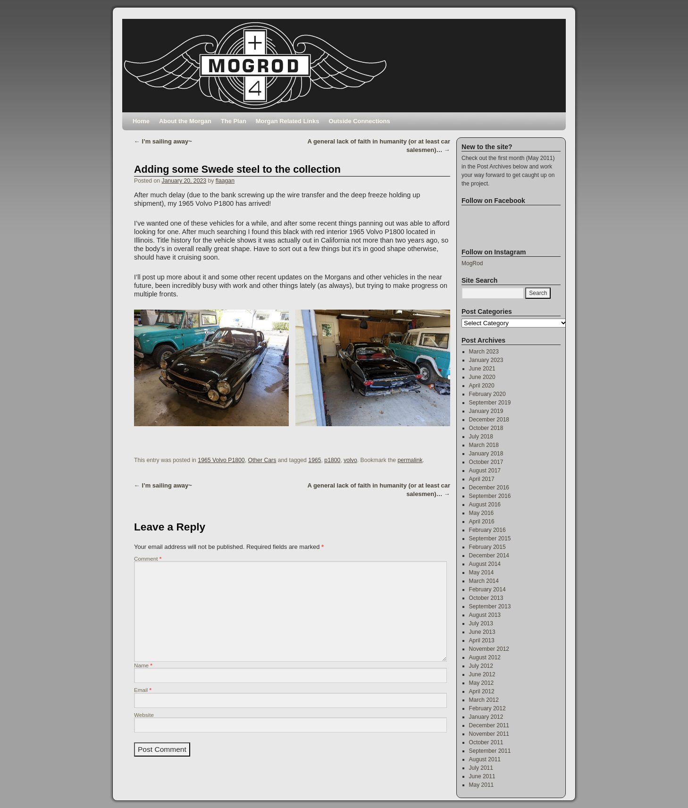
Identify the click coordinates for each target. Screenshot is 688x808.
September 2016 (490, 496)
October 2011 (486, 742)
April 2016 (482, 521)
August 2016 (485, 504)
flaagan (225, 180)
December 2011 (489, 725)
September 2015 (490, 538)
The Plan (233, 121)
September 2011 (490, 751)
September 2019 (490, 402)
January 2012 (486, 717)
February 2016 (487, 530)
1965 (314, 460)
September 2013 (490, 606)
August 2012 (485, 657)
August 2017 (485, 470)
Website (144, 715)
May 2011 (481, 785)
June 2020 (482, 377)
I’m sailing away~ (163, 141)
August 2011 (485, 759)
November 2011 (489, 734)
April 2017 (482, 479)
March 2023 (484, 351)
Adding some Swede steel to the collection (237, 169)
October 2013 (486, 598)
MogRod (472, 263)
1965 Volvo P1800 (221, 460)
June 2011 (482, 776)
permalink (409, 460)
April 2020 (482, 385)
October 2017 (486, 462)
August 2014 (485, 564)
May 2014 (481, 572)
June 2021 (482, 368)
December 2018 (489, 419)
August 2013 (485, 615)
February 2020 (487, 394)
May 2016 (481, 513)
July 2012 (481, 666)
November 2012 (489, 649)
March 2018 (484, 445)
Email (142, 690)
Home (141, 121)
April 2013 (482, 640)
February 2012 (487, 708)
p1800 (332, 460)
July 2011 (481, 768)
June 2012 (482, 674)
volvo (350, 460)
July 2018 (481, 436)
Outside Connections (359, 121)
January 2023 (486, 360)
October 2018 (486, 428)
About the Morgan (185, 121)
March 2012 (484, 700)
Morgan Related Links (287, 121)
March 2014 (484, 581)
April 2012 (482, 691)
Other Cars (262, 460)
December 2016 (489, 487)
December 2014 (489, 555)
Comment (147, 559)
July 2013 (481, 623)
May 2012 (481, 683)
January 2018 (486, 453)
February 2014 (487, 589)
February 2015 (487, 547)
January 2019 (486, 411)
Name (143, 665)
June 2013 (482, 632)
